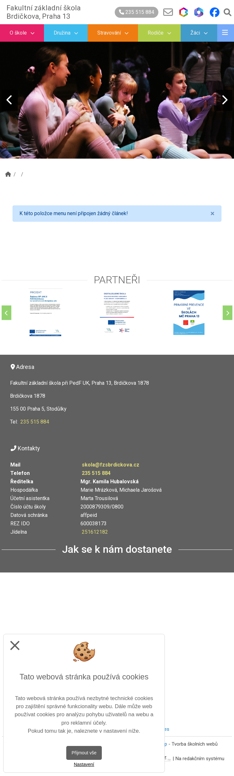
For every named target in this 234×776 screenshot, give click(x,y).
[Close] (212, 213)
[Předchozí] (6, 313)
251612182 (95, 532)
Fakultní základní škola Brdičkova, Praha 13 (43, 12)
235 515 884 (136, 12)
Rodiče (159, 33)
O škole (22, 33)
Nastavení (84, 764)
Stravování (112, 33)
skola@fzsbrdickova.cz (110, 465)
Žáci (198, 33)
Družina (66, 33)
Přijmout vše (83, 752)
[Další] (227, 313)
